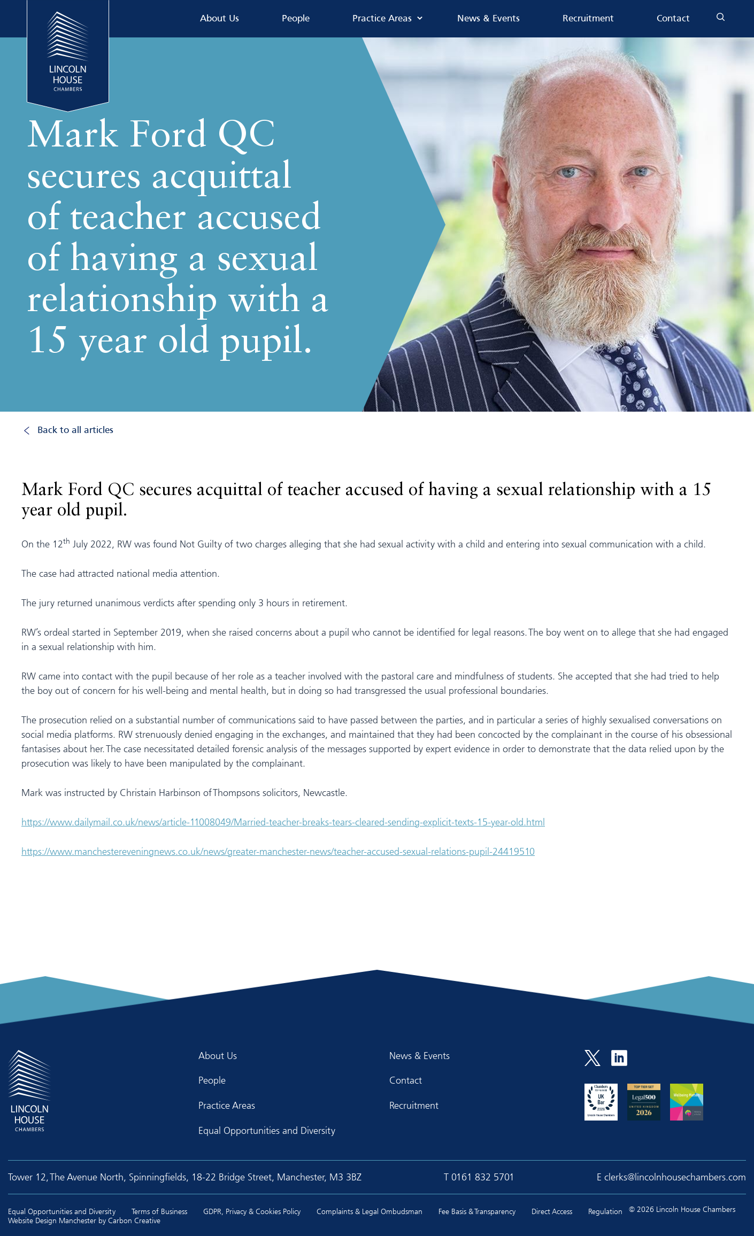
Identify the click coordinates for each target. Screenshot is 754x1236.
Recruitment (588, 19)
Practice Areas (382, 19)
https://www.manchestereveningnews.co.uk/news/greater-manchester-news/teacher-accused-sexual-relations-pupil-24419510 (278, 851)
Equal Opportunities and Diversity (266, 1130)
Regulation (605, 1211)
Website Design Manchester (52, 1220)
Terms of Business (159, 1211)
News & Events (488, 19)
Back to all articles (75, 430)
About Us (219, 19)
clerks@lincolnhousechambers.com (675, 1177)
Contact (673, 19)
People (296, 19)
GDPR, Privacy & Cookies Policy (252, 1211)
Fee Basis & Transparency (477, 1211)
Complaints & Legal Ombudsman (369, 1211)
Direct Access (552, 1211)
